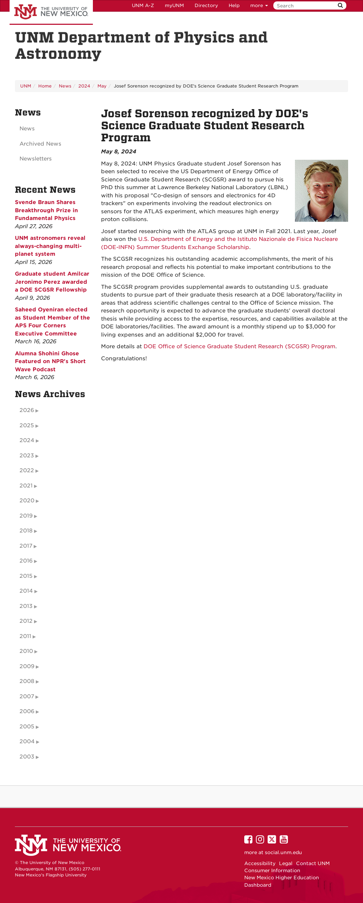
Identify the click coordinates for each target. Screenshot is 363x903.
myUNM (174, 5)
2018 (26, 530)
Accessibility (259, 863)
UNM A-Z (143, 5)
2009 (26, 666)
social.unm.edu (283, 852)
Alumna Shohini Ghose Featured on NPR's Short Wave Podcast (50, 361)
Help (234, 5)
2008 (26, 681)
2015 (26, 576)
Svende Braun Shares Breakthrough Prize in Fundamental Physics (46, 210)
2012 (26, 621)
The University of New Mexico (51, 12)
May (102, 86)
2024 (84, 86)
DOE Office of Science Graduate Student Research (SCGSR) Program (239, 346)
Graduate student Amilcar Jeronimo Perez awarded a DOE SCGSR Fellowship (52, 282)
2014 (26, 591)
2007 (26, 696)
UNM (25, 86)
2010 (26, 651)
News (65, 86)
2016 (26, 561)
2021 (26, 485)
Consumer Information (272, 870)
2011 (25, 636)
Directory (206, 5)
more (259, 5)
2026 (26, 410)
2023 (26, 455)
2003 (26, 757)
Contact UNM (313, 863)
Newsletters (35, 159)
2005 (26, 726)
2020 (26, 500)
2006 (26, 711)
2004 (27, 741)
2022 (26, 470)
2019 (26, 516)
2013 (26, 606)
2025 (26, 425)
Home (45, 86)
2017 (25, 546)
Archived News (40, 144)
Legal (285, 863)
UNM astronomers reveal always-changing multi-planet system (50, 246)
